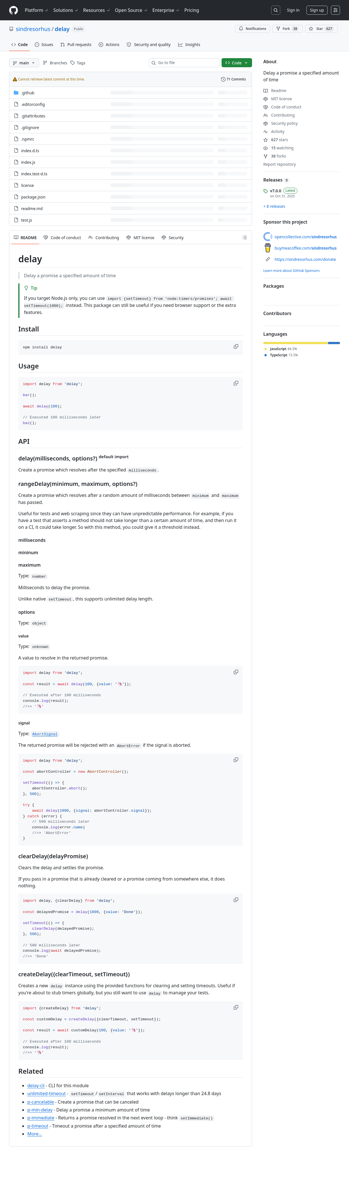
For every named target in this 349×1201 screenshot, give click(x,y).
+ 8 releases (274, 206)
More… (34, 1134)
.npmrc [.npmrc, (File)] (27, 139)
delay (62, 29)
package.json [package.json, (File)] (33, 197)
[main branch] (24, 62)
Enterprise (166, 10)
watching (278, 147)
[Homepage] (13, 10)
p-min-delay (39, 1110)
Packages (273, 286)
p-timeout (37, 1126)
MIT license (277, 98)
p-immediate (40, 1118)
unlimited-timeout (46, 1093)
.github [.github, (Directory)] (27, 92)
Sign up (317, 10)
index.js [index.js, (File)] (28, 162)
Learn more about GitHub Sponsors (291, 270)
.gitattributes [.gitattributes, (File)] (33, 116)
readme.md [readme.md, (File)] (32, 208)
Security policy (280, 123)
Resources (97, 10)
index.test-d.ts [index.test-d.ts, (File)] (34, 173)
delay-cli (36, 1085)
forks (274, 156)
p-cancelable (40, 1102)
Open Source (131, 10)
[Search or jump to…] (275, 10)
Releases (276, 180)
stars (275, 139)
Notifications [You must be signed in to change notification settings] (252, 28)
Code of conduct (282, 107)
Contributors (277, 313)
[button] (236, 346)
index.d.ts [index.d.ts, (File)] (30, 150)
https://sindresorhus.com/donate (305, 259)
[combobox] (186, 62)
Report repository (279, 164)
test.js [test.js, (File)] (26, 220)
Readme (274, 90)
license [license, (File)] (27, 185)
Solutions (66, 10)
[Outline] (244, 237)
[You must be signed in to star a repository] (321, 29)
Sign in (293, 10)
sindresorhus (33, 29)
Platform (37, 10)
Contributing (279, 115)
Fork (287, 29)
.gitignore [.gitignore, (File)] (30, 127)
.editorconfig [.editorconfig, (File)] (33, 104)
